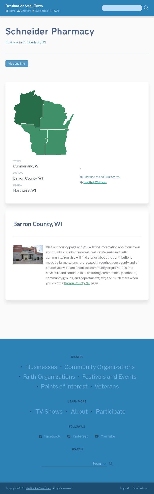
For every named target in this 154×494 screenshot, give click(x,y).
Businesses (40, 10)
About (79, 411)
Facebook (52, 436)
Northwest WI (24, 190)
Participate (111, 411)
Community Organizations (99, 366)
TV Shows (49, 411)
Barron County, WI (28, 178)
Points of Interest (64, 386)
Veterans (106, 386)
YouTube (108, 436)
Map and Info (17, 63)
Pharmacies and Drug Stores (101, 177)
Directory (24, 10)
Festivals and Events (109, 376)
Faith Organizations (49, 376)
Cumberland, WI (34, 42)
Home (10, 10)
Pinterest (80, 436)
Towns (54, 10)
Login (125, 488)
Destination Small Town (24, 6)
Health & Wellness (95, 182)
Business (12, 42)
